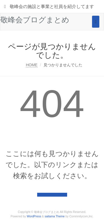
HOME (31, 65)
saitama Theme (55, 216)
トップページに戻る (52, 195)
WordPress (34, 216)
